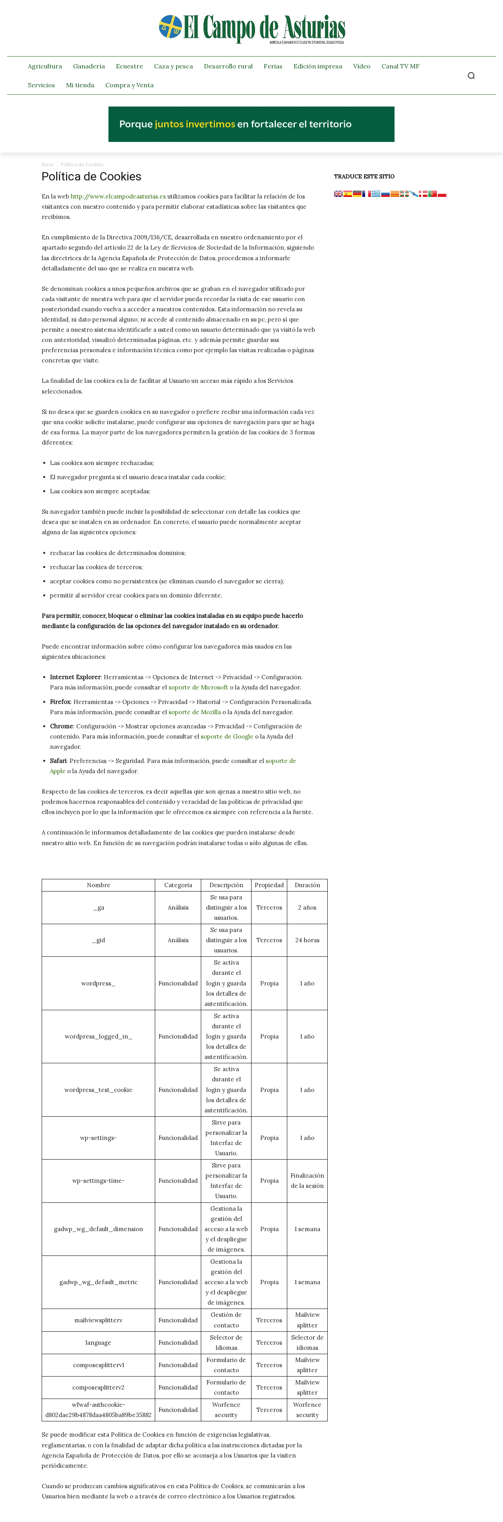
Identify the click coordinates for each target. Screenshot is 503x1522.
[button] (471, 75)
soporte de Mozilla (195, 712)
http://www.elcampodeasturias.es (118, 196)
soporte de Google (227, 736)
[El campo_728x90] (251, 139)
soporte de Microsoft (198, 687)
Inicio (47, 164)
